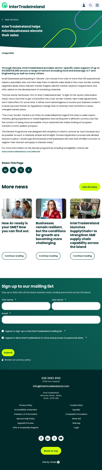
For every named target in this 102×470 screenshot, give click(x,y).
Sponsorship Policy (26, 418)
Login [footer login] (76, 427)
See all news (89, 187)
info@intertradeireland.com (51, 386)
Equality (76, 409)
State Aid (76, 418)
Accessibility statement (25, 409)
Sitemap (76, 423)
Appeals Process (26, 423)
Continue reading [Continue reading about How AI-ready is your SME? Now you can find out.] (14, 255)
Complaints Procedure (76, 414)
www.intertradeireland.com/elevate (21, 151)
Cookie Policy (76, 405)
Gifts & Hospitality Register (26, 427)
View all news (10, 19)
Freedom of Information (25, 414)
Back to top (51, 450)
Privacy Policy (25, 405)
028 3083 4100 (51, 378)
